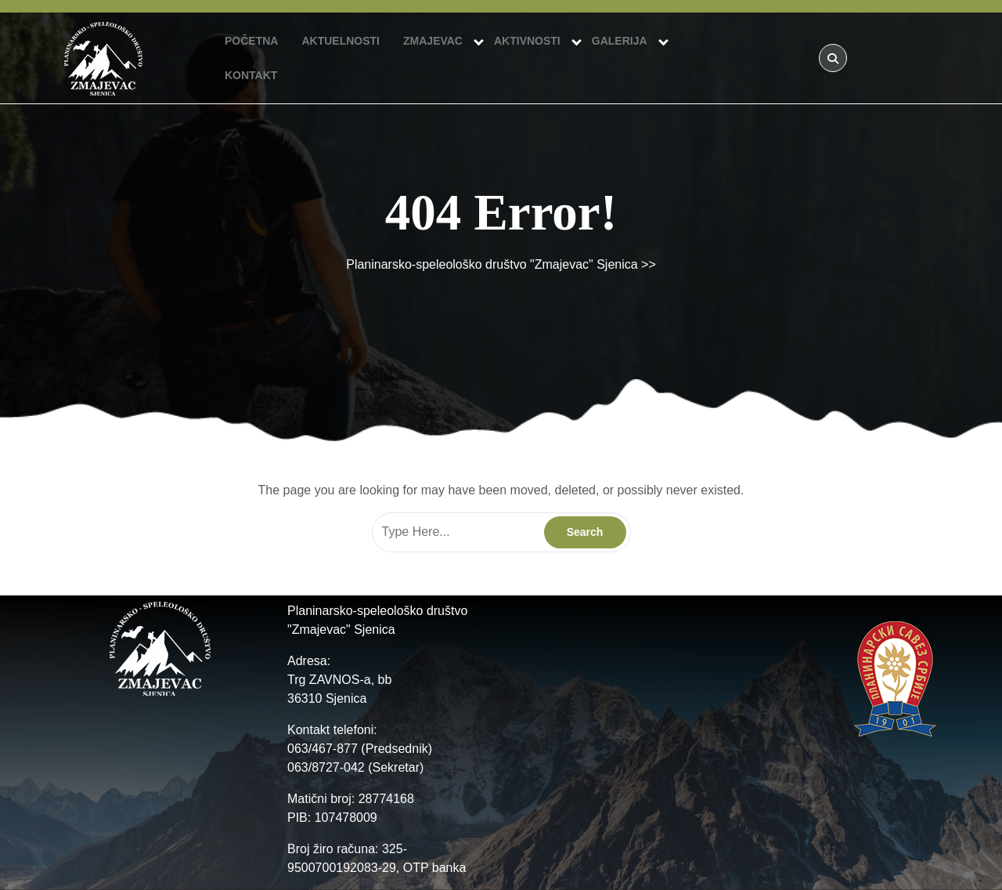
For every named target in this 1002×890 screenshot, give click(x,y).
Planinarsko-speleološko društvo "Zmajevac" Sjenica (491, 264)
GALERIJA (619, 40)
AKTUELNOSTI (340, 40)
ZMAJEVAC (433, 40)
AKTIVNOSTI (527, 40)
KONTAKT (251, 75)
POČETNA (251, 40)
